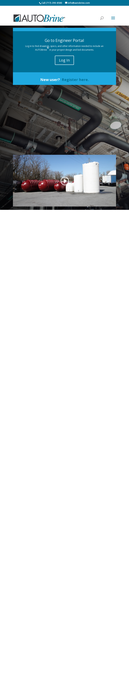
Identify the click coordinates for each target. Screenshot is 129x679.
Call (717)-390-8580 (52, 2)
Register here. (75, 79)
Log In (64, 60)
